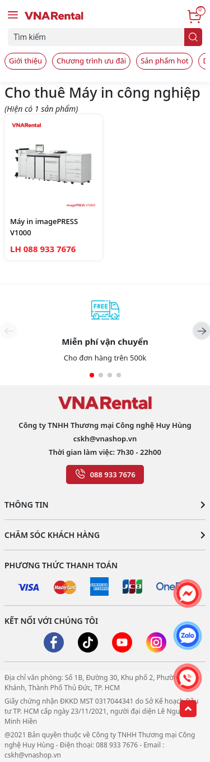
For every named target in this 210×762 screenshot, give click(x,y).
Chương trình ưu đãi (91, 61)
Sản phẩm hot (164, 61)
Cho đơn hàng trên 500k (105, 358)
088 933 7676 (113, 474)
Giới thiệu (25, 61)
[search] (193, 37)
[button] (201, 330)
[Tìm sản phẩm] (98, 37)
